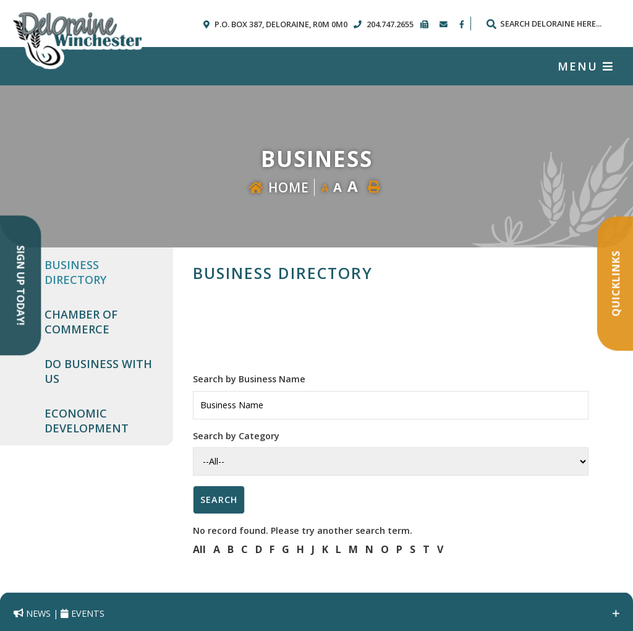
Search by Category (236, 436)
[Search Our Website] (549, 23)
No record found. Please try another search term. (302, 530)
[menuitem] (101, 272)
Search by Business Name (249, 379)
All (199, 549)
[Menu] (586, 66)
